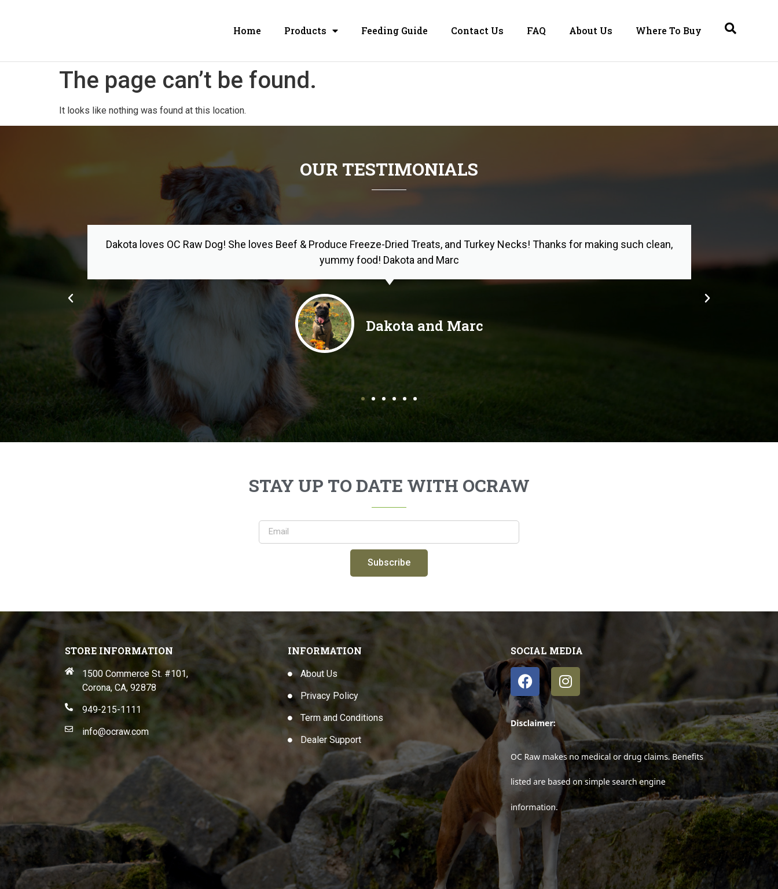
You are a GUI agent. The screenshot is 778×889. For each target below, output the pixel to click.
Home (247, 30)
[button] (70, 298)
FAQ (536, 30)
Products (311, 30)
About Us (590, 30)
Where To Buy (669, 30)
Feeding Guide (394, 30)
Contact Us (477, 30)
